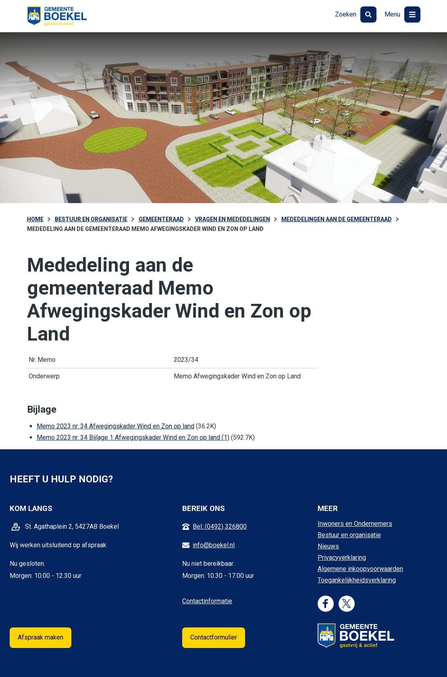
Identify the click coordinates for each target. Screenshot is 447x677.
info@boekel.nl (214, 545)
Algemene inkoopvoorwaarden (360, 569)
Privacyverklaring (342, 557)
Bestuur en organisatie (349, 535)
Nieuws (328, 546)
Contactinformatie (207, 601)
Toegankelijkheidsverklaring (357, 580)
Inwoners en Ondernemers (355, 523)
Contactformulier (213, 637)
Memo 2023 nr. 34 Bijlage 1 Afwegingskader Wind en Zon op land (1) (133, 437)
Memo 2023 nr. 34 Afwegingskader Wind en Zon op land (115, 426)
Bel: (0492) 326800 (220, 526)
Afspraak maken (40, 637)
